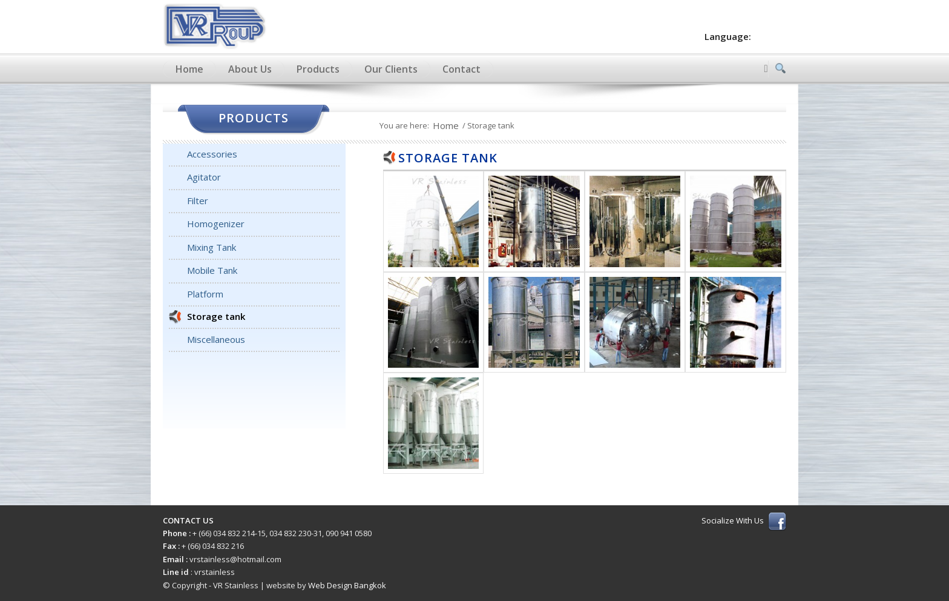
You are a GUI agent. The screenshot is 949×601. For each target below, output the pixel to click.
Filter (197, 200)
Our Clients (391, 69)
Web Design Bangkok (347, 585)
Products (318, 69)
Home (189, 69)
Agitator (204, 177)
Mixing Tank (211, 247)
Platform (205, 294)
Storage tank (216, 316)
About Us (250, 69)
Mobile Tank (212, 270)
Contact (461, 69)
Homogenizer (216, 223)
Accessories (212, 154)
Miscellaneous (216, 339)
